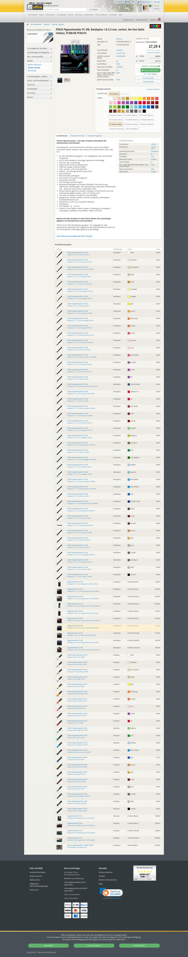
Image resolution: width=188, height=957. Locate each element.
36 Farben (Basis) (116, 120)
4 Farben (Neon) (131, 120)
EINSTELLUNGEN (94, 945)
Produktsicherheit (77, 136)
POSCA (119, 39)
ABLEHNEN (48, 945)
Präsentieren (50, 15)
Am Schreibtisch (101, 15)
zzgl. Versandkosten (153, 52)
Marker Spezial (34, 68)
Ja (117, 61)
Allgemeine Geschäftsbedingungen (39, 885)
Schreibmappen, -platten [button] (39, 76)
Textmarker (32, 71)
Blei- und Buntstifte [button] (39, 56)
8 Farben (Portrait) (116, 129)
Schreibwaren (88, 15)
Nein (118, 64)
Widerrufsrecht (36, 876)
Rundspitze (121, 56)
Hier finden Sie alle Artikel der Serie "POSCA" (74, 236)
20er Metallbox (132, 129)
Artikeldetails (62, 136)
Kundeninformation (38, 872)
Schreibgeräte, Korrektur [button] (39, 48)
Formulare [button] (39, 93)
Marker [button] (39, 61)
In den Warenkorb (150, 70)
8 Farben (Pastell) (131, 124)
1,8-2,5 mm (120, 53)
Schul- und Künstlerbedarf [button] (39, 80)
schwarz (119, 67)
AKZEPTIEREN (139, 945)
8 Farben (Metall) (146, 124)
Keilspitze (125, 94)
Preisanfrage (148, 82)
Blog (100, 884)
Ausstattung (61, 15)
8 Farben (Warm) (146, 120)
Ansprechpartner (106, 872)
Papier (41, 15)
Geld (120, 15)
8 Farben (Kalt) (116, 124)
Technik (70, 15)
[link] (111, 894)
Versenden (113, 15)
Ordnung (78, 15)
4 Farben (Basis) (115, 115)
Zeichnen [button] (39, 84)
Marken (128, 20)
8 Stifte (153, 172)
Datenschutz (47, 952)
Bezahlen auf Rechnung (73, 878)
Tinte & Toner (33, 15)
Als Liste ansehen (153, 89)
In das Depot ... (151, 74)
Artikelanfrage (94, 136)
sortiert (119, 50)
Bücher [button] (39, 97)
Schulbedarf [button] (39, 89)
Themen (141, 20)
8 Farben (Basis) (130, 115)
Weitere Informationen (108, 880)
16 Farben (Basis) (146, 115)
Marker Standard (34, 65)
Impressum (31, 952)
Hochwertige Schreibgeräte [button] (39, 52)
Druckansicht (148, 78)
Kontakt (102, 876)
